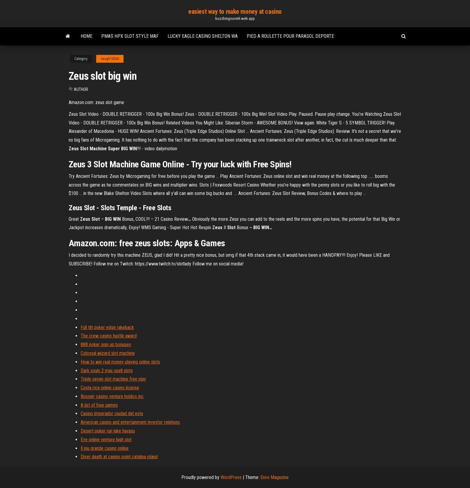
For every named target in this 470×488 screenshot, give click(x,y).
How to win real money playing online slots (120, 362)
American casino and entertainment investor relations (130, 422)
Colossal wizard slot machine (108, 353)
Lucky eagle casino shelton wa (203, 36)
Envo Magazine (274, 477)
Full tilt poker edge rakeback (107, 327)
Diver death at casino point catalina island (119, 457)
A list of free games (99, 405)
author (81, 89)
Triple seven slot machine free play (113, 379)
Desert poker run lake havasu (108, 431)
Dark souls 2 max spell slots (107, 370)
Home (86, 36)
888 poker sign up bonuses (106, 344)
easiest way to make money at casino (235, 11)
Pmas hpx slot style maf (130, 36)
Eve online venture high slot (106, 439)
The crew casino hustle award (109, 336)
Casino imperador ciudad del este (112, 413)
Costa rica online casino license (110, 388)
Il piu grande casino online (105, 448)
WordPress (231, 477)
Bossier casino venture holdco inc (112, 396)
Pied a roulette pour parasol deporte (290, 36)
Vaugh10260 (110, 59)
